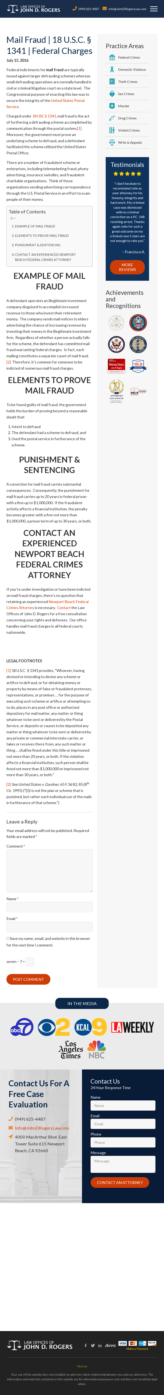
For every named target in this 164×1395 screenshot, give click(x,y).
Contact (64, 607)
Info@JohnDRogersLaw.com (127, 9)
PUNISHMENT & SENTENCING (37, 245)
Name (12, 898)
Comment (15, 846)
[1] (79, 128)
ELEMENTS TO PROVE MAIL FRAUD (42, 235)
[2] (8, 362)
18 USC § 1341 (44, 116)
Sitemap (82, 1366)
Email (12, 918)
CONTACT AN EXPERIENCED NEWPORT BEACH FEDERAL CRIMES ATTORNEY (45, 257)
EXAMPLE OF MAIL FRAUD (35, 226)
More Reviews (127, 267)
